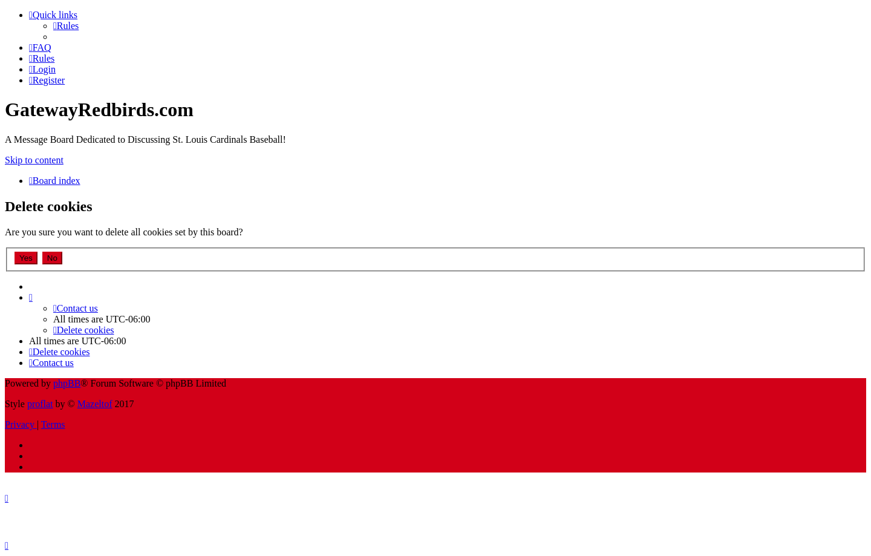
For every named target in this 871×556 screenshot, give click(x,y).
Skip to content (34, 160)
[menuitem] (66, 26)
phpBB (66, 383)
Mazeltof (95, 404)
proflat (40, 404)
